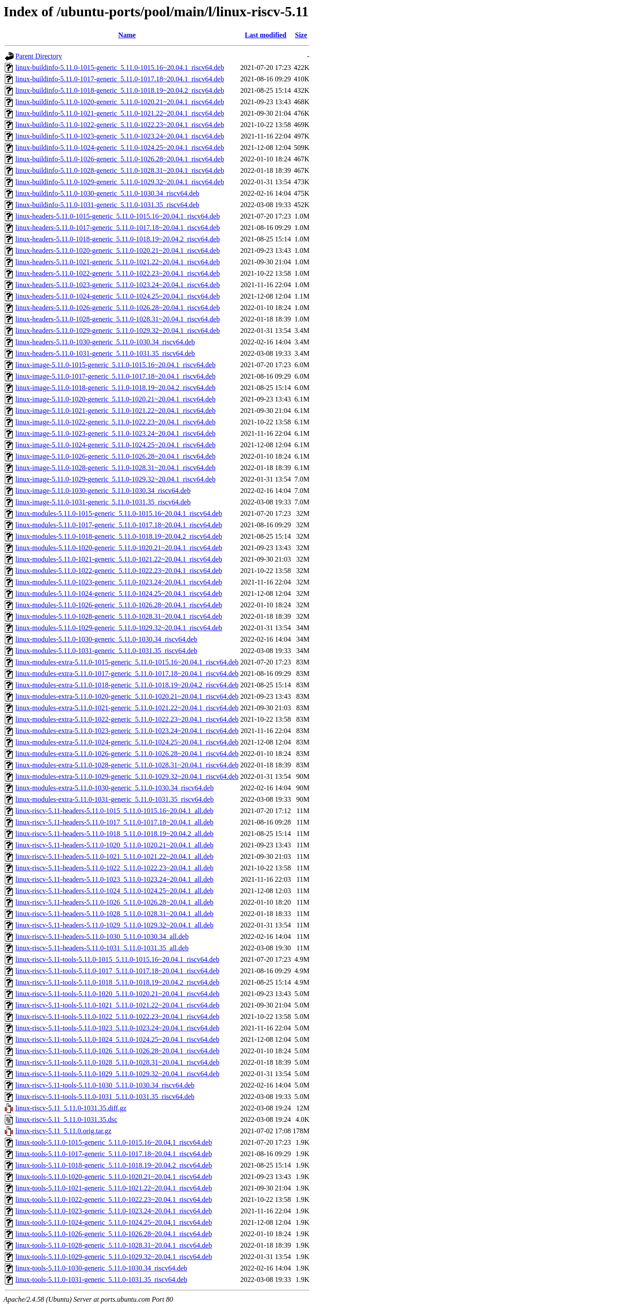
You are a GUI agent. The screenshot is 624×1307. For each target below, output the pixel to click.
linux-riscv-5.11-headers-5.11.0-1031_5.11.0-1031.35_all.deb (102, 948)
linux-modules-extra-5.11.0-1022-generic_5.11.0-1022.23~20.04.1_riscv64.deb (127, 719)
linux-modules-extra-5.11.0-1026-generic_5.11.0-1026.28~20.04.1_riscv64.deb (127, 753)
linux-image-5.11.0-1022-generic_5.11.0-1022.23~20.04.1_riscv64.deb (115, 422)
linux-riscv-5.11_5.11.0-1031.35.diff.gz (71, 1108)
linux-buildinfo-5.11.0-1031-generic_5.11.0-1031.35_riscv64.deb (107, 204)
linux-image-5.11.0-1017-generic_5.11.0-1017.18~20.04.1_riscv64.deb (115, 376)
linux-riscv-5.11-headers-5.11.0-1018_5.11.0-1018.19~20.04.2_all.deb (114, 833)
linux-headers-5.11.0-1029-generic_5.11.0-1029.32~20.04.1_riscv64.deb (117, 330)
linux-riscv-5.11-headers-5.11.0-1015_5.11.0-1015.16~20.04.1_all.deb (114, 810)
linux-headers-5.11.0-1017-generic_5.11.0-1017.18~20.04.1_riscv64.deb (117, 227)
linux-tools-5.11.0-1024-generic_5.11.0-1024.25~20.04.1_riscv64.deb (113, 1222)
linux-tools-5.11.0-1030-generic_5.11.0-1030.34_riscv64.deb (101, 1268)
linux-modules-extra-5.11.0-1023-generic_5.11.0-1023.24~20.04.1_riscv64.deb (127, 730)
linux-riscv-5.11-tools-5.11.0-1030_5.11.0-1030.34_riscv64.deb (105, 1085)
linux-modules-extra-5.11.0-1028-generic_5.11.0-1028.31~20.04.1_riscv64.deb (127, 765)
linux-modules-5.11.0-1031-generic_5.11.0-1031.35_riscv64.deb (106, 650)
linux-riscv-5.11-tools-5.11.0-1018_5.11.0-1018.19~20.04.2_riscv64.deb (117, 982)
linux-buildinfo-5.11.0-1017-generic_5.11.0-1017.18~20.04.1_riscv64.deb (119, 79)
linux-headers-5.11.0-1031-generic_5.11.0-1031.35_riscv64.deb (105, 353)
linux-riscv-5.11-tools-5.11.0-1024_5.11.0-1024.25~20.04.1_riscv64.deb (117, 1039)
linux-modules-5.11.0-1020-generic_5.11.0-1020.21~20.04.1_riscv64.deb (118, 547)
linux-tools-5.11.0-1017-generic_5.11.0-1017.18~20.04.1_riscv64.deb (113, 1153)
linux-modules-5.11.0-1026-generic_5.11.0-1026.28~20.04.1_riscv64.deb (118, 605)
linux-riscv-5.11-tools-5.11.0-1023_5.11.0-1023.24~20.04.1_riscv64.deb (117, 1028)
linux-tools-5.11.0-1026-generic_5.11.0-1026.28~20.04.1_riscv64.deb (113, 1234)
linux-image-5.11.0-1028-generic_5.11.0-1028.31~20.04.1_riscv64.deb (115, 467)
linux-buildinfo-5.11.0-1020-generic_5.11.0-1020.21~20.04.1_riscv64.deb (119, 102)
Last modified (266, 35)
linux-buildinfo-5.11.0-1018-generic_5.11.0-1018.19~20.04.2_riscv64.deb (119, 90)
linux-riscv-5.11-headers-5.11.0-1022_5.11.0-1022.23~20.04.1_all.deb (114, 868)
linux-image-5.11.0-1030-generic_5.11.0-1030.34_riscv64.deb (103, 490)
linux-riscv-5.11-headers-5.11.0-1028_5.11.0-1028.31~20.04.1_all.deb (114, 913)
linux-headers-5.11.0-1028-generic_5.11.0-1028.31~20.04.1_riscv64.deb (117, 319)
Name (127, 35)
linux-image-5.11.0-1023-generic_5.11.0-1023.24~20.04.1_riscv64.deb (115, 433)
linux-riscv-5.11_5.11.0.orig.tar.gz (63, 1131)
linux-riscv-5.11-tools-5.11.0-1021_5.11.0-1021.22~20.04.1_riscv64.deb (117, 1005)
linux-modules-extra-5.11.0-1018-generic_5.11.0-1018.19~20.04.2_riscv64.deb (127, 685)
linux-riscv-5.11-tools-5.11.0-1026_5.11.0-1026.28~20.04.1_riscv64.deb (117, 1051)
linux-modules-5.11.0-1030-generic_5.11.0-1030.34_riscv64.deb (106, 639)
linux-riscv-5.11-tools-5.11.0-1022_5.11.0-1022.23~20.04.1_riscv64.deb (117, 1016)
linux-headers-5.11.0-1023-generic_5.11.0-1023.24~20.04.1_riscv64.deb (117, 284)
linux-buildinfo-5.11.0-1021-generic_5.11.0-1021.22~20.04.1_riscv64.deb (119, 113)
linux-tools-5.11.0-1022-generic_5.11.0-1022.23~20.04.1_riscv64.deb (113, 1199)
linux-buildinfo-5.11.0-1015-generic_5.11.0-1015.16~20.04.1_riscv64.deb (119, 67)
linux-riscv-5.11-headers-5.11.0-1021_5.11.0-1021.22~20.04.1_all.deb (114, 856)
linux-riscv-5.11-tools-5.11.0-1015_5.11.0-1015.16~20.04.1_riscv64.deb (117, 959)
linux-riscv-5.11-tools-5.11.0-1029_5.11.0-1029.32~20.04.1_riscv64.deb (117, 1073)
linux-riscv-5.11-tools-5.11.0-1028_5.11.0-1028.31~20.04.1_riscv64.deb (117, 1062)
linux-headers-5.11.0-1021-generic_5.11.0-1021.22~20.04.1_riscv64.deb (117, 262)
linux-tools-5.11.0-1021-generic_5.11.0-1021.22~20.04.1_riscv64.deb (113, 1188)
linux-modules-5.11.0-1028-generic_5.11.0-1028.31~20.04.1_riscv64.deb (118, 616)
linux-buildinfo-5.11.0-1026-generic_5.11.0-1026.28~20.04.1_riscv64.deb (119, 159)
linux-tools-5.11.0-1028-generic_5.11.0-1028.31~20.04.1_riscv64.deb (113, 1245)
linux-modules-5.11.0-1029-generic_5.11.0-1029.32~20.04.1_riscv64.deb (118, 628)
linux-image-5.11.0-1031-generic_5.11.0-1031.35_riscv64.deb (103, 502)
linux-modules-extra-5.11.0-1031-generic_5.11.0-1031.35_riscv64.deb (114, 799)
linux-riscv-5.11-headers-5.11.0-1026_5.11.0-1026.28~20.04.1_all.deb (114, 902)
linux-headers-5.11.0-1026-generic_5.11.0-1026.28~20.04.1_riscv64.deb (117, 307)
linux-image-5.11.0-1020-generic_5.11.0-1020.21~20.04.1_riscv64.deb (115, 399)
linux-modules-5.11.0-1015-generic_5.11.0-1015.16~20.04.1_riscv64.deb (118, 513)
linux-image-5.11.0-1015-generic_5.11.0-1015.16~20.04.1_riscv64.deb (115, 365)
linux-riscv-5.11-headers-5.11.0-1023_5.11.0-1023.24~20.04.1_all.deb (114, 879)
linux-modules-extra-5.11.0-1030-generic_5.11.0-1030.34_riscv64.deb (114, 788)
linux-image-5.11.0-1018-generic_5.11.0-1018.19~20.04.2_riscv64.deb (115, 387)
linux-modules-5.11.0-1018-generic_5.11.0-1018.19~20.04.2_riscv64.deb (118, 536)
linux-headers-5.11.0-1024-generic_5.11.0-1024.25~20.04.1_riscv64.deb (117, 296)
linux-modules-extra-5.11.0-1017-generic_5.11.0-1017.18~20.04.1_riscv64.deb (127, 673)
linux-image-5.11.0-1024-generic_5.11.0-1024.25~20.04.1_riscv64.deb (115, 445)
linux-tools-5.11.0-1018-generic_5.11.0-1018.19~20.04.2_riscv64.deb (113, 1165)
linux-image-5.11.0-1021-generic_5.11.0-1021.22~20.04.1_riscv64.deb (115, 410)
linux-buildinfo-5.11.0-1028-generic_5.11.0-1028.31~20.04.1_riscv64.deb (119, 170)
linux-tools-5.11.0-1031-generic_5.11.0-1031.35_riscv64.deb (101, 1279)
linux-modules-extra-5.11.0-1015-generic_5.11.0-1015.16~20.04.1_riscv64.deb (127, 662)
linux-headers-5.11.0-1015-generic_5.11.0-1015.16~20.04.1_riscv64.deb (117, 216)
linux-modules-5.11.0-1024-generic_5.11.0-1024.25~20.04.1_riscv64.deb (118, 593)
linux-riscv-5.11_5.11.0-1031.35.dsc (66, 1119)
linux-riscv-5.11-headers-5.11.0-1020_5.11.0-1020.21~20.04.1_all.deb (114, 845)
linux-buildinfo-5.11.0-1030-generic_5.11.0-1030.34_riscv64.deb (107, 193)
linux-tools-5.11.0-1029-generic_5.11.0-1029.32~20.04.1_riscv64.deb (113, 1256)
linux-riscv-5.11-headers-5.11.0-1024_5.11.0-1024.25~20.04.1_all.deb (114, 890)
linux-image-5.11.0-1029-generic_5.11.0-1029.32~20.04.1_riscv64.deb (115, 479)
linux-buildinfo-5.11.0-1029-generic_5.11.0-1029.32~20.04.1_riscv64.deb (119, 182)
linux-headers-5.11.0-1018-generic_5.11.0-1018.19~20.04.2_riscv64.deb (117, 239)
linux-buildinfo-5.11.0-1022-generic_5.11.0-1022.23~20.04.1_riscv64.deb (119, 124)
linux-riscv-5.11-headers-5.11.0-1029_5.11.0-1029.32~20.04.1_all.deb (114, 925)
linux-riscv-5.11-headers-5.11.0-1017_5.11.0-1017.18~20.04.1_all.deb (114, 822)
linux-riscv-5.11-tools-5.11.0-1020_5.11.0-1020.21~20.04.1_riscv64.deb (117, 993)
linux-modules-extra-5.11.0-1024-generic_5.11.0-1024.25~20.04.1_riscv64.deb (127, 742)
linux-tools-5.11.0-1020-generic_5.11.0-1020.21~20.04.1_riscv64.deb (113, 1176)
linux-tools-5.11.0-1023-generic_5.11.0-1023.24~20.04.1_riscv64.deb (113, 1211)
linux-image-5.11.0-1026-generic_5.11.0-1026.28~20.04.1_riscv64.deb (115, 456)
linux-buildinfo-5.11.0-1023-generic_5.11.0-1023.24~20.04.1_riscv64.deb (119, 136)
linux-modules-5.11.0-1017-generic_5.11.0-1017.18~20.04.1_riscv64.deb (118, 525)
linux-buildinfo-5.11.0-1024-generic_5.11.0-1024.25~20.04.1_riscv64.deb (119, 147)
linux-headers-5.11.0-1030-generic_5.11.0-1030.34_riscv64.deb (105, 342)
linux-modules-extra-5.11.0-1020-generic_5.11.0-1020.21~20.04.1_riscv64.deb (127, 696)
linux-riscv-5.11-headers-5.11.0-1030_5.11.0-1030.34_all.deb (102, 936)
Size (301, 35)
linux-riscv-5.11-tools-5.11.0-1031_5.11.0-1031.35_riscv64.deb (105, 1096)
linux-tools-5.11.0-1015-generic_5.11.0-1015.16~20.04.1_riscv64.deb (113, 1142)
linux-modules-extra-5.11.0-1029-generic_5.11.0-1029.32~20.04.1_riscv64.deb (127, 776)
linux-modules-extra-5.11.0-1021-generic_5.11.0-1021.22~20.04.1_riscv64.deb (127, 708)
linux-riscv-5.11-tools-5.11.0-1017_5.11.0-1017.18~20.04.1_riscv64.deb (117, 971)
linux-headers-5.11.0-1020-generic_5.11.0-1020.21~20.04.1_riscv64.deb (117, 250)
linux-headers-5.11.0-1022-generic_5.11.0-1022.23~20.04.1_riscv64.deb (117, 273)
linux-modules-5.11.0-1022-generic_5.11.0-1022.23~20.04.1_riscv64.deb (118, 570)
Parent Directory (38, 56)
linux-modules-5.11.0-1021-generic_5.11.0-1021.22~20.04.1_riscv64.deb (118, 559)
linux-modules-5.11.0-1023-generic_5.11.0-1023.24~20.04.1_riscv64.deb (118, 582)
